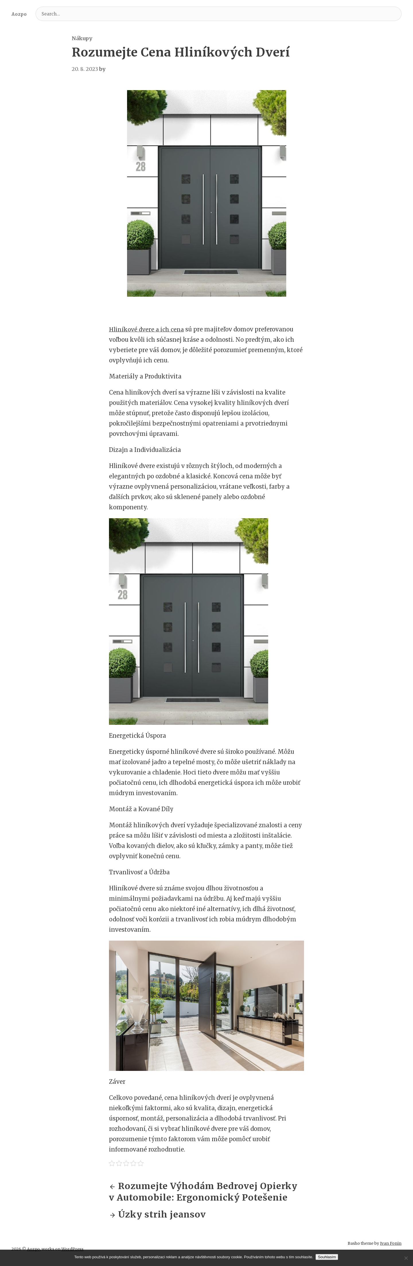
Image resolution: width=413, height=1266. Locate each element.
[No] (406, 1258)
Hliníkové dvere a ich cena (147, 329)
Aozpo (19, 14)
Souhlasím (327, 1257)
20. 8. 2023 (85, 69)
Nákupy (82, 38)
